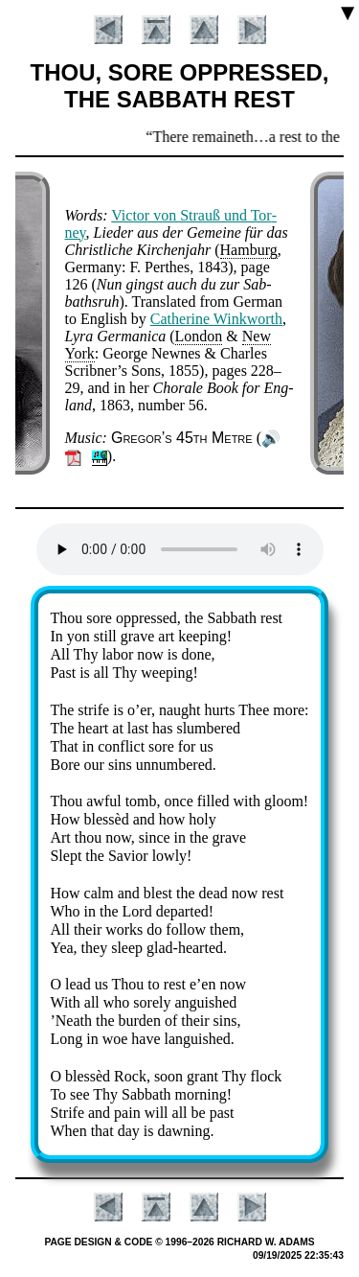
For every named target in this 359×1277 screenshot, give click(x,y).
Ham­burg (249, 250)
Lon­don (199, 336)
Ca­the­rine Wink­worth (216, 319)
